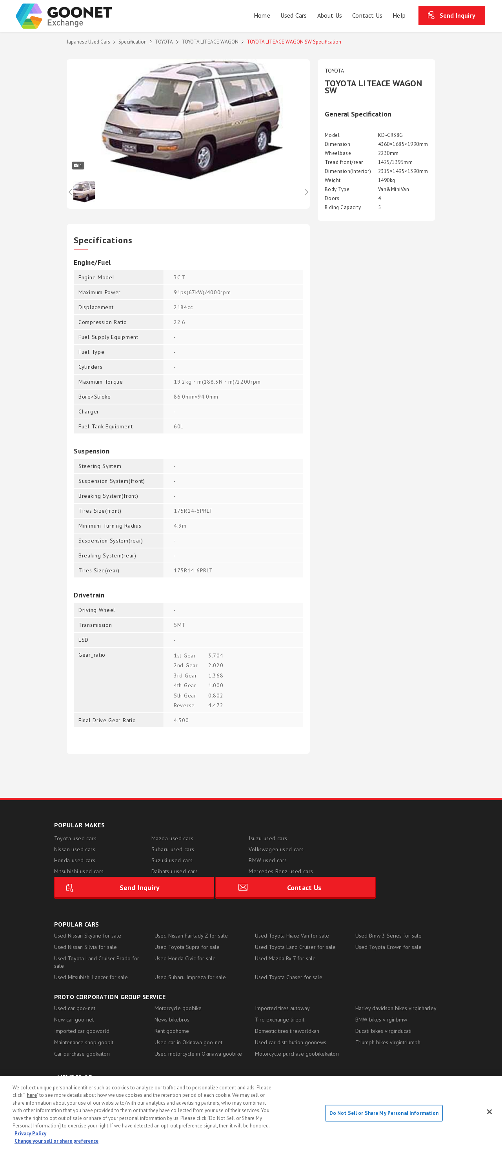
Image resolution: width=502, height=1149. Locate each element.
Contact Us (403, 863)
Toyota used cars (75, 838)
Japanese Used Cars (88, 41)
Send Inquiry (457, 15)
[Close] (489, 1111)
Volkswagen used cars (276, 849)
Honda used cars (75, 860)
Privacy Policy (30, 1133)
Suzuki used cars (172, 860)
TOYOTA (164, 41)
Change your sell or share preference (56, 1141)
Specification (132, 41)
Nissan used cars (74, 849)
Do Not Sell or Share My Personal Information (384, 1113)
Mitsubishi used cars (79, 871)
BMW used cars (268, 860)
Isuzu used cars (268, 838)
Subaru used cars (172, 849)
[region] (251, 1112)
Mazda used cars (172, 838)
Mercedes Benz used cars (281, 871)
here (32, 1095)
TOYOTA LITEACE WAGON (210, 41)
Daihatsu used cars (174, 871)
